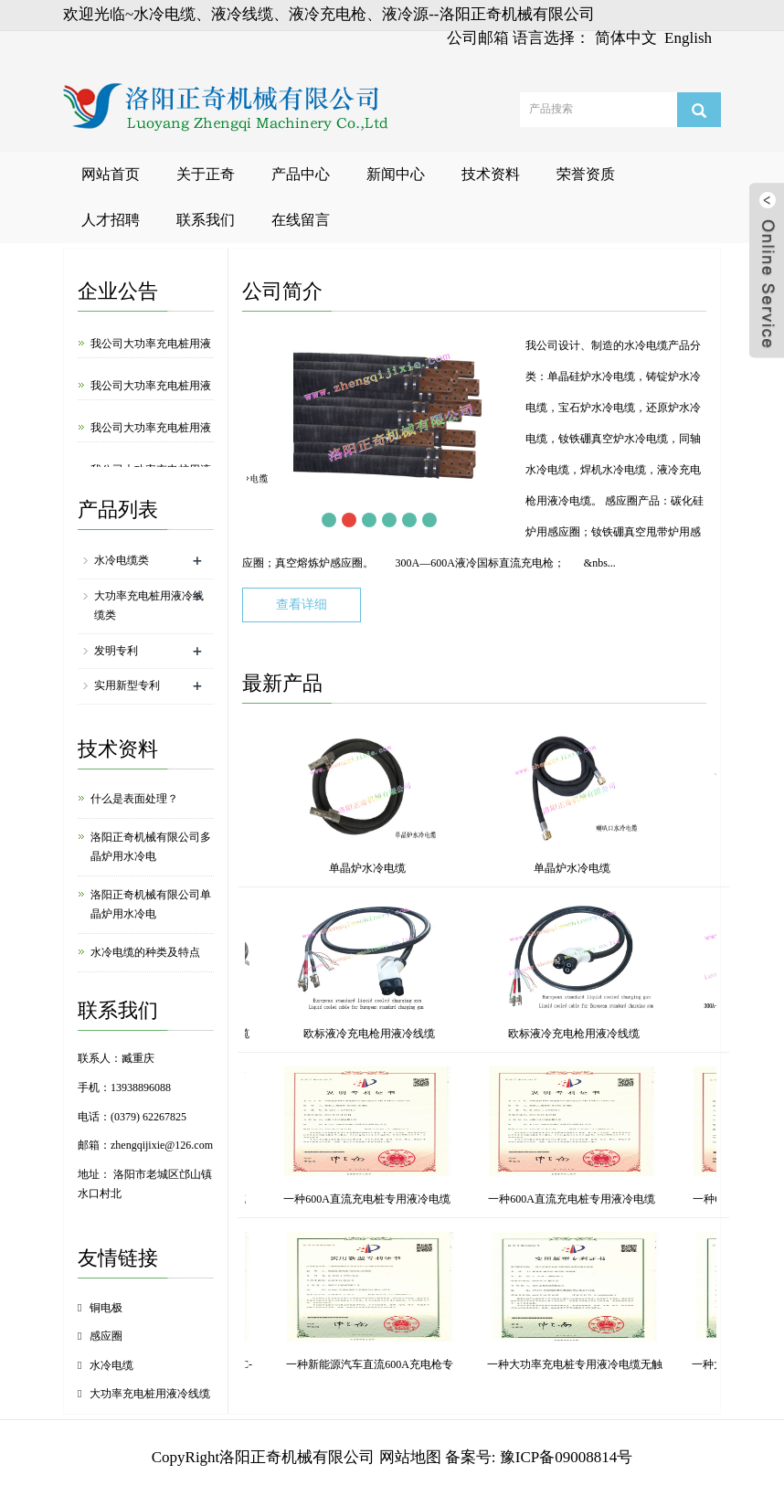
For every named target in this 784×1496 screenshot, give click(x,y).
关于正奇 (205, 174)
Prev (309, 520)
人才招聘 (110, 220)
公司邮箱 (478, 38)
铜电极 (106, 1307)
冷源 (410, 1033)
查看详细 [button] (301, 604)
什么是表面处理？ (134, 798)
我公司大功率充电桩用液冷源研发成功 (150, 355)
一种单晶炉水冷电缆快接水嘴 (412, 1364)
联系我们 (205, 220)
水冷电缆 (111, 1365)
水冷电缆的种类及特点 (145, 952)
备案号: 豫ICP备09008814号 (538, 1457)
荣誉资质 (585, 174)
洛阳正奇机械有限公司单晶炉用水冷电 (150, 904)
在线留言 (300, 220)
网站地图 (410, 1457)
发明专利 (116, 650)
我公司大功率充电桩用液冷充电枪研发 (150, 439)
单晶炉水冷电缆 (283, 868)
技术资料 (490, 174)
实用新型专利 (127, 685)
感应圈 (106, 1336)
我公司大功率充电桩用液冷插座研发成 (150, 397)
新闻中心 (395, 174)
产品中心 (300, 174)
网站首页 (110, 174)
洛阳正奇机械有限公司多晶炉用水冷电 (150, 847)
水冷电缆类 (121, 560)
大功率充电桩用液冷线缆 (150, 1393)
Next (449, 520)
